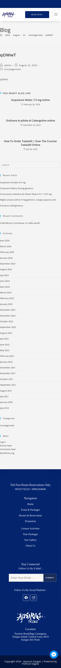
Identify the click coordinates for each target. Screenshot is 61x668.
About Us (30, 545)
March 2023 (6, 292)
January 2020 (6, 402)
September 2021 (8, 384)
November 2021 (8, 373)
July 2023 (4, 275)
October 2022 (6, 321)
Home (30, 504)
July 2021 (4, 396)
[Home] (1, 35)
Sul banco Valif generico (11, 205)
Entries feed (6, 445)
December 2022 (7, 309)
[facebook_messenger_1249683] (54, 654)
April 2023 (5, 286)
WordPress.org (7, 453)
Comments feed (7, 449)
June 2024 (5, 240)
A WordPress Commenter (12, 223)
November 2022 (8, 315)
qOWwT (49, 35)
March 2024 (6, 246)
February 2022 (7, 356)
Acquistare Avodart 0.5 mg (13, 182)
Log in (3, 442)
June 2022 (5, 344)
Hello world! (34, 223)
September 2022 (8, 327)
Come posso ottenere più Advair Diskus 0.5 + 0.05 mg (26, 194)
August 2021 (6, 390)
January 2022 (6, 361)
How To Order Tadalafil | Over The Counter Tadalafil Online (30, 142)
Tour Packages (30, 534)
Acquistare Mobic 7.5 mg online (30, 100)
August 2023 (6, 269)
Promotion (30, 521)
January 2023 (6, 304)
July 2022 (4, 338)
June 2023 (5, 281)
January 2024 (6, 258)
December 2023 (7, 263)
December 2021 (7, 367)
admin (7, 65)
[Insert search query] (30, 165)
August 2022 (6, 333)
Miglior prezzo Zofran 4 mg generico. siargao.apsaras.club (28, 199)
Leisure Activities (30, 528)
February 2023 (7, 298)
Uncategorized (12, 69)
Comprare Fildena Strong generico (16, 188)
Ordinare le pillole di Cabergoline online (30, 120)
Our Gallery (30, 540)
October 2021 (6, 379)
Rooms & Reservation (30, 515)
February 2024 (7, 252)
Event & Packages (30, 509)
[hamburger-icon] (55, 15)
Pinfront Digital (30, 663)
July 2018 (4, 408)
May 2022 (4, 350)
